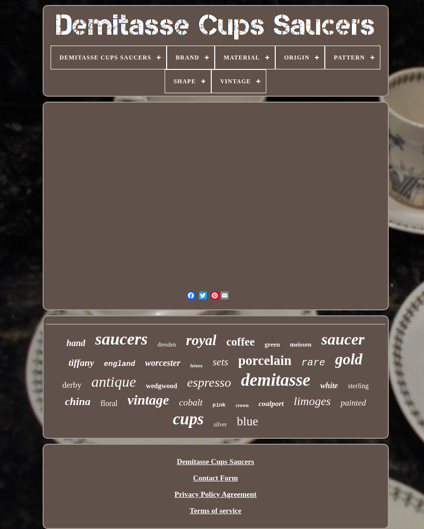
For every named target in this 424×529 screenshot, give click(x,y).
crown (242, 405)
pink (219, 405)
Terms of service (215, 511)
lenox (196, 365)
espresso (209, 382)
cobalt (191, 402)
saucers (121, 339)
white (329, 385)
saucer (342, 339)
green (272, 344)
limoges (312, 401)
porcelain (265, 360)
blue (247, 421)
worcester (163, 363)
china (77, 401)
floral (109, 403)
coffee (240, 342)
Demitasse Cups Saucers (215, 462)
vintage (148, 400)
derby (72, 385)
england (119, 364)
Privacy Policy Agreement (216, 494)
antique (113, 381)
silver (220, 424)
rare (313, 362)
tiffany (81, 362)
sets (221, 362)
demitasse (275, 380)
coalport (271, 404)
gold (349, 359)
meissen (300, 344)
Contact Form (215, 478)
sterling (358, 386)
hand (75, 343)
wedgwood (161, 386)
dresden (167, 344)
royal (201, 340)
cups (188, 419)
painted (353, 403)
